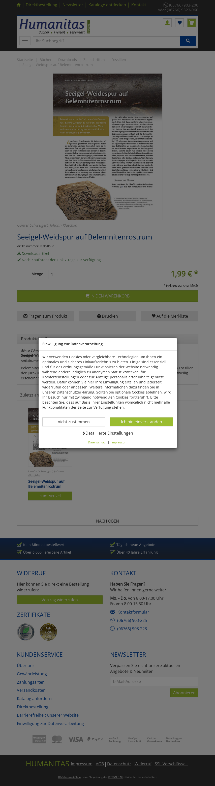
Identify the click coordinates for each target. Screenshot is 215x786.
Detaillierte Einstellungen (107, 433)
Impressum (119, 442)
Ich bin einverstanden (141, 422)
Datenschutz (97, 442)
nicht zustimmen (76, 422)
